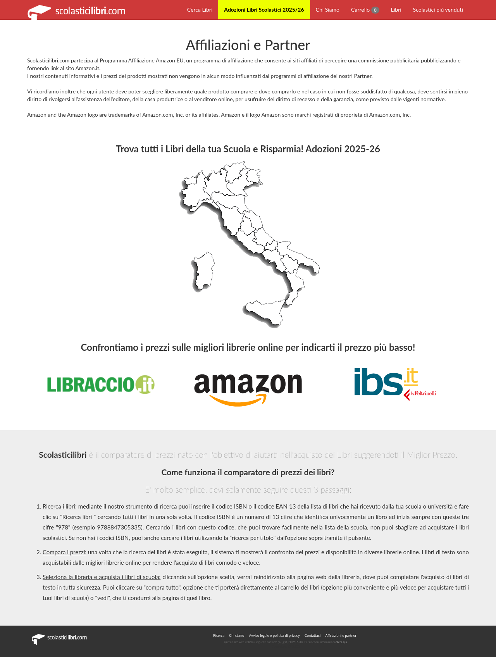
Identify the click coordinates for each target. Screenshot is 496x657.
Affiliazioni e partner (340, 635)
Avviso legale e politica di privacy (274, 635)
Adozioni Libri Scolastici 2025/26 (264, 9)
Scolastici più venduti (438, 9)
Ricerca (218, 635)
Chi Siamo (327, 9)
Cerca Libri (200, 9)
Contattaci (312, 635)
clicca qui (341, 642)
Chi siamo (236, 635)
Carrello (365, 10)
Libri (396, 9)
